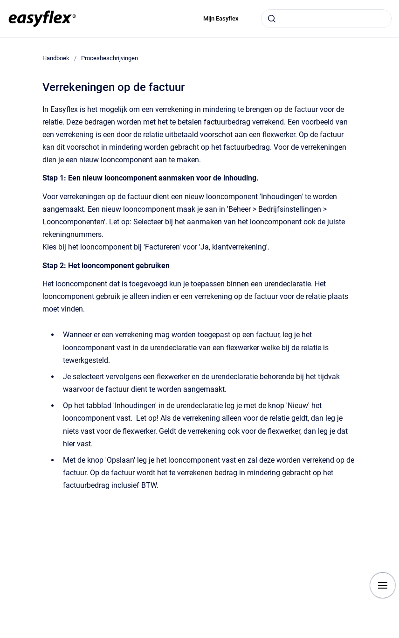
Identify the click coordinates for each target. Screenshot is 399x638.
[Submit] (271, 18)
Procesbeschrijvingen (109, 58)
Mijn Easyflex (221, 18)
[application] (396, 635)
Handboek (55, 58)
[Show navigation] (382, 585)
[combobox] (326, 19)
